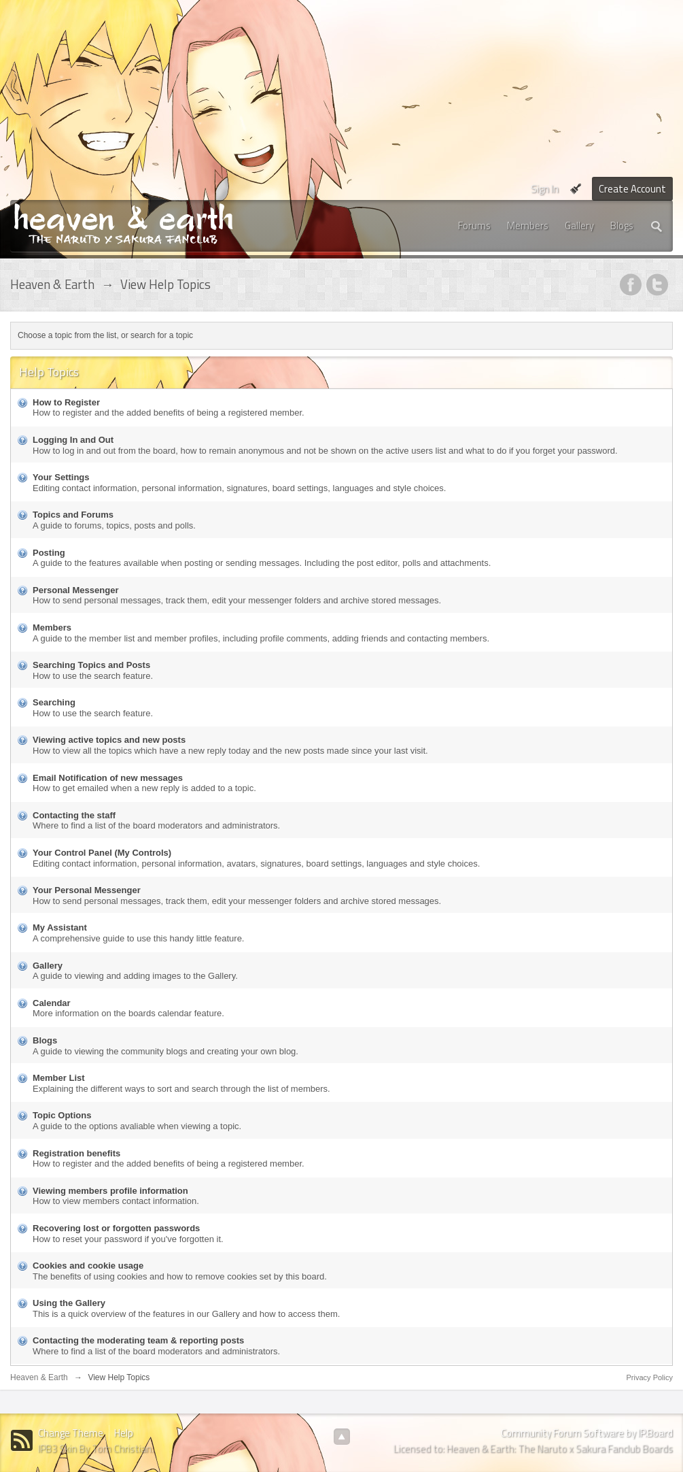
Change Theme (70, 1433)
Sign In (545, 189)
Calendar (52, 1003)
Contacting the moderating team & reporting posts (138, 1340)
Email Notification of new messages (108, 778)
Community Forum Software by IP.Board (587, 1433)
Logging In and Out (73, 440)
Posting (49, 553)
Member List (59, 1078)
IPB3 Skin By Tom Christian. (96, 1448)
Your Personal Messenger (87, 890)
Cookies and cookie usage (88, 1265)
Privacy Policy (650, 1377)
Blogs (621, 225)
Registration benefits (76, 1153)
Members (527, 225)
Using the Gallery (69, 1303)
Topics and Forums (73, 514)
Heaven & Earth (39, 1377)
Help (123, 1433)
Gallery (579, 225)
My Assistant (60, 927)
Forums (474, 225)
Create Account (632, 189)
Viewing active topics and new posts (109, 740)
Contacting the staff (74, 815)
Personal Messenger (75, 590)
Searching (54, 702)
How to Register (66, 402)
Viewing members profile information (110, 1191)
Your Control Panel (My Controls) (102, 853)
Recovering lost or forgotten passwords (116, 1228)
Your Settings (61, 477)
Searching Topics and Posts (91, 665)
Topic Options (62, 1115)
